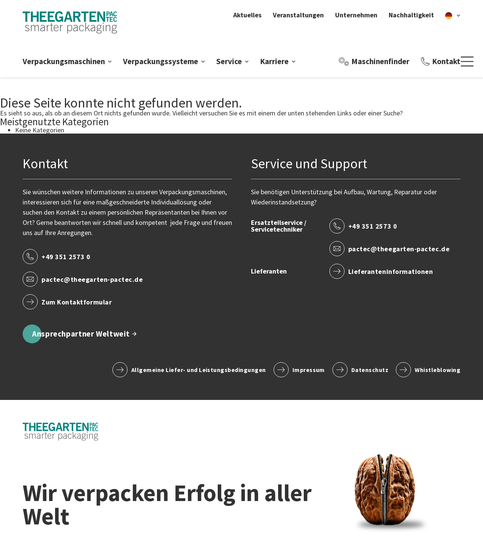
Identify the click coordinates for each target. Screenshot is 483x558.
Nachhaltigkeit (411, 15)
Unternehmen (356, 15)
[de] (452, 15)
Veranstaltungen (298, 15)
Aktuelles (247, 15)
